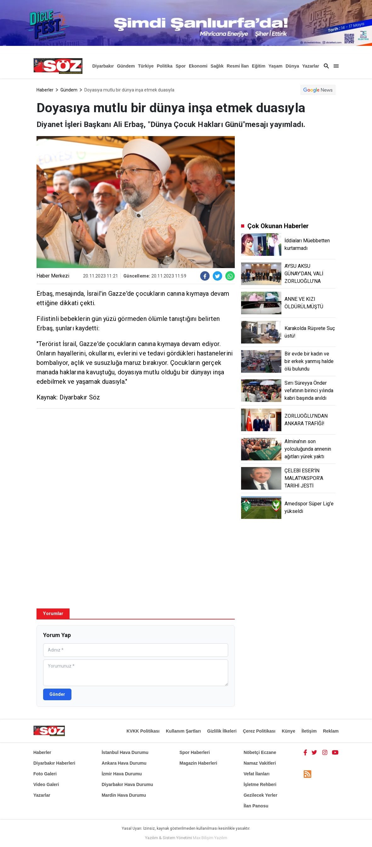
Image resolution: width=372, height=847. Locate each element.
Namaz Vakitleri (260, 763)
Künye (288, 731)
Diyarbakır (103, 66)
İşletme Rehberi (260, 784)
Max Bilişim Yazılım (210, 837)
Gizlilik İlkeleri (221, 731)
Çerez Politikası (259, 731)
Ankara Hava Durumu (124, 763)
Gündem (126, 66)
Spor (181, 66)
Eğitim (258, 66)
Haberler (45, 89)
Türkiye (146, 66)
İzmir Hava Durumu (122, 773)
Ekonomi (198, 66)
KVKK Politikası (143, 731)
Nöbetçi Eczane (260, 752)
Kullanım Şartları (183, 731)
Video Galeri (46, 784)
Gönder (57, 694)
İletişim (309, 731)
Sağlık (217, 66)
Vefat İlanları (256, 773)
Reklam (331, 731)
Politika (164, 66)
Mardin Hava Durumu (124, 795)
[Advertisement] (136, 459)
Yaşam (275, 66)
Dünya (292, 66)
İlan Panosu (256, 805)
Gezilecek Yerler (260, 795)
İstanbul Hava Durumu (125, 752)
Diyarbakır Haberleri (54, 763)
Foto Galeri (45, 773)
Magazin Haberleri (198, 763)
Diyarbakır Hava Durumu (127, 784)
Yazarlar (310, 66)
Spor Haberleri (194, 752)
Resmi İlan (238, 66)
